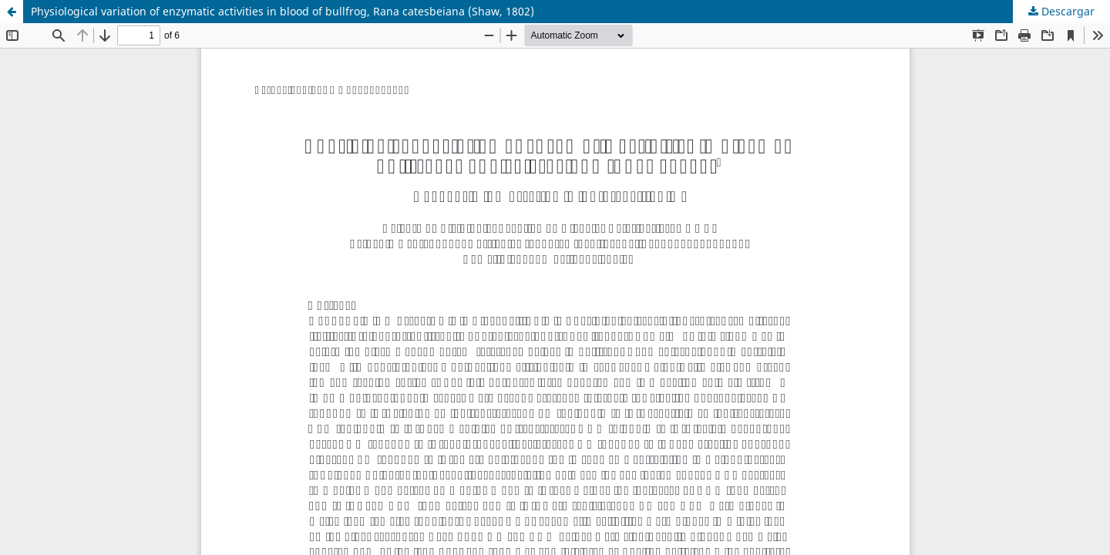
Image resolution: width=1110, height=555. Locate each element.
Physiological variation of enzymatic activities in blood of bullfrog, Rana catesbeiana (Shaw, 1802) (282, 11)
